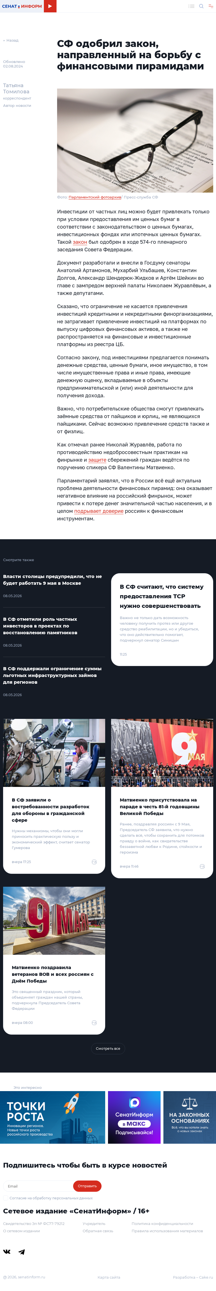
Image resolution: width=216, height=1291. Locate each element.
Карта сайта (109, 1277)
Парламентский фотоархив (95, 197)
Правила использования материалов (167, 1231)
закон (80, 242)
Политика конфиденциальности (162, 1223)
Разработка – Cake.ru (193, 1277)
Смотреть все (108, 1048)
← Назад (11, 40)
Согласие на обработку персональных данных (51, 1198)
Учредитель (94, 1223)
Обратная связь (98, 1231)
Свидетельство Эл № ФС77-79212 (33, 1223)
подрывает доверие (98, 511)
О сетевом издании (21, 1231)
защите (97, 460)
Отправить (87, 1186)
